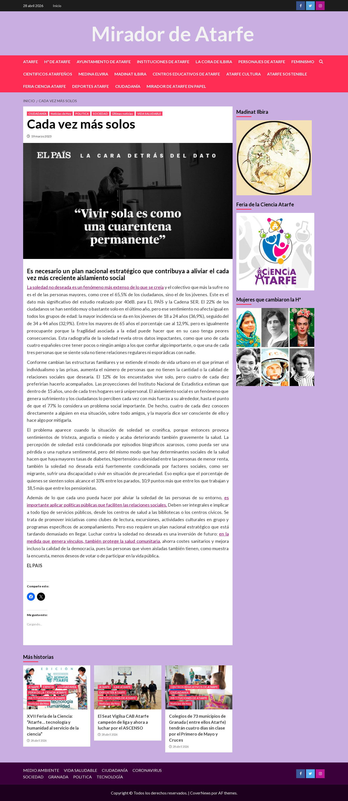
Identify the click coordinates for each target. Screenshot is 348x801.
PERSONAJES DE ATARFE (261, 61)
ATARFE (30, 61)
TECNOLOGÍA (110, 776)
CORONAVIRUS (147, 770)
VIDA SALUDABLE (149, 113)
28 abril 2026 (39, 740)
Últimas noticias (122, 113)
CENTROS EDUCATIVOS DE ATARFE (186, 73)
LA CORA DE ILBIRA (214, 61)
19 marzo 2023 (41, 136)
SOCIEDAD (100, 113)
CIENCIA (48, 687)
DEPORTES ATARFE (90, 86)
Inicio (57, 6)
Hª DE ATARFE (57, 61)
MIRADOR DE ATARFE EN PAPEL (176, 86)
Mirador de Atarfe (172, 33)
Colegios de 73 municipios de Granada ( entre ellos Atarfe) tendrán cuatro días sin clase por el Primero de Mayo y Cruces (197, 728)
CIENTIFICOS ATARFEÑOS (47, 73)
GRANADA (58, 776)
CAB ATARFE (122, 687)
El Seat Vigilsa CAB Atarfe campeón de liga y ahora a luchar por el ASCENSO (123, 722)
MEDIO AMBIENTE (41, 770)
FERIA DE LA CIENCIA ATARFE (47, 692)
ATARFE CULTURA (243, 73)
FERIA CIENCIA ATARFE (44, 86)
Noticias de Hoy (61, 113)
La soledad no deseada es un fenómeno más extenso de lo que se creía (95, 287)
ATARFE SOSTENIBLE (287, 73)
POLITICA (82, 113)
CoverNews (200, 792)
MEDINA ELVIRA (93, 73)
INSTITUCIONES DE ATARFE (163, 61)
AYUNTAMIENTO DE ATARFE (104, 61)
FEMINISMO (302, 61)
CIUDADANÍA (127, 86)
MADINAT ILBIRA (130, 73)
